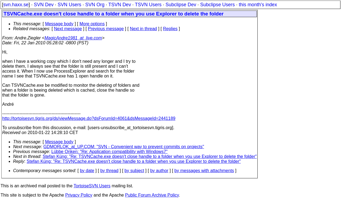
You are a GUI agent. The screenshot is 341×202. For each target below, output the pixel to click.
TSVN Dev (119, 4)
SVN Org (94, 4)
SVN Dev (43, 4)
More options (92, 23)
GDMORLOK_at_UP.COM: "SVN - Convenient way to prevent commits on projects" (123, 146)
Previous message (106, 28)
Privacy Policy (78, 195)
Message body (59, 23)
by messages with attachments (204, 170)
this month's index (258, 4)
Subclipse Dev (181, 4)
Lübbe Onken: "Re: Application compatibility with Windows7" (109, 151)
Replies (170, 28)
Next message (68, 28)
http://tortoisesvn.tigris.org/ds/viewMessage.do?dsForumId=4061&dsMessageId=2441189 (88, 118)
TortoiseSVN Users (92, 186)
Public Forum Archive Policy (152, 195)
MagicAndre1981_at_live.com (73, 38)
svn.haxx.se (16, 4)
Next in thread (143, 28)
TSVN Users (148, 4)
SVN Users (69, 4)
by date (87, 170)
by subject (134, 170)
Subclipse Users (217, 4)
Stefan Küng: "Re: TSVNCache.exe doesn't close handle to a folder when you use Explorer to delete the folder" (150, 156)
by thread (109, 170)
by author (159, 170)
